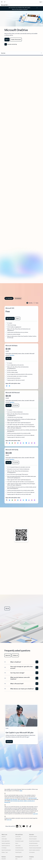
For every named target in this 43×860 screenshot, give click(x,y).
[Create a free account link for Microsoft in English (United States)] (16, 39)
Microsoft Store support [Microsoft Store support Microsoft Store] (19, 841)
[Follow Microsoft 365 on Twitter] (20, 826)
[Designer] (32, 443)
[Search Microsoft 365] (5, 2)
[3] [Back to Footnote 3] (5, 816)
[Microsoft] (21, 1)
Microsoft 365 (4, 5)
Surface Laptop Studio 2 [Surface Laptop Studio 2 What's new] (6, 841)
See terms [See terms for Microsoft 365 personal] (12, 402)
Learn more (35, 813)
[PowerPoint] (15, 443)
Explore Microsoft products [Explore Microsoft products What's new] (6, 850)
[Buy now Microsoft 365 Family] (8, 462)
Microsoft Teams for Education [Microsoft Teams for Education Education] (34, 841)
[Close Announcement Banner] (37, 8)
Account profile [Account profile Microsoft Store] (18, 836)
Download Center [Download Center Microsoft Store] (18, 838)
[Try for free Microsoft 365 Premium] (15, 405)
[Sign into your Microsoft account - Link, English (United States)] (17, 318)
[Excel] (12, 443)
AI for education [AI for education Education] (32, 852)
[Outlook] (7, 386)
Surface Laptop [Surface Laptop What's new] (4, 838)
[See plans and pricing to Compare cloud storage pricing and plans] (10, 44)
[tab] (8, 298)
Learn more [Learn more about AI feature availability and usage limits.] (9, 819)
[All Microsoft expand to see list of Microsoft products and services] (1, 2)
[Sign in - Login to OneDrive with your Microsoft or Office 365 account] (7, 39)
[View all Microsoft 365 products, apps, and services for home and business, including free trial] (7, 608)
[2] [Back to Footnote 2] (5, 804)
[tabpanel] (21, 402)
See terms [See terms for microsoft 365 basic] (12, 355)
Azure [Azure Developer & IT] (16, 858)
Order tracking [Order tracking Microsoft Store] (17, 845)
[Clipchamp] (34, 443)
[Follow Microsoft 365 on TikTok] (30, 826)
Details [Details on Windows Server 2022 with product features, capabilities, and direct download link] (21, 790)
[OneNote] (20, 443)
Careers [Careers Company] (30, 858)
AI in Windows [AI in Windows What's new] (4, 847)
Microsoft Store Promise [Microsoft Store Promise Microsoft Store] (19, 850)
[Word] (9, 443)
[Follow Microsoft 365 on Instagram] (27, 826)
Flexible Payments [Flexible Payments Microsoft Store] (18, 852)
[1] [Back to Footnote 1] (5, 793)
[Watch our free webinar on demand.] (20, 9)
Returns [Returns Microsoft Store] (16, 843)
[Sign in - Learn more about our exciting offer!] (10, 318)
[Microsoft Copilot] (7, 443)
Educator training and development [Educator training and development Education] (35, 847)
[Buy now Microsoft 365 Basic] (8, 358)
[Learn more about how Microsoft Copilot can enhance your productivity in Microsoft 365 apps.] (9, 741)
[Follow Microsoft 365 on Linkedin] (17, 826)
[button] (21, 53)
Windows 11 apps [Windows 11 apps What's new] (5, 852)
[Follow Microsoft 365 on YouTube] (24, 826)
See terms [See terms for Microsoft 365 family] (12, 459)
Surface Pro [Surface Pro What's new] (3, 836)
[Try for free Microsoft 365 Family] (15, 462)
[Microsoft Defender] (26, 443)
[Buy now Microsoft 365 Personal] (8, 405)
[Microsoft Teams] (29, 443)
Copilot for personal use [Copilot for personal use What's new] (6, 845)
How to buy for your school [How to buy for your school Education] (33, 845)
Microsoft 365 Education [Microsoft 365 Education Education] (33, 843)
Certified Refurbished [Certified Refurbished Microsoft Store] (19, 847)
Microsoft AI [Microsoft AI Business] (4, 858)
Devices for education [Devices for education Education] (33, 838)
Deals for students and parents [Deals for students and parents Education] (34, 850)
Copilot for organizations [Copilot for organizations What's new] (6, 843)
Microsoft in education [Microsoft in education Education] (33, 836)
